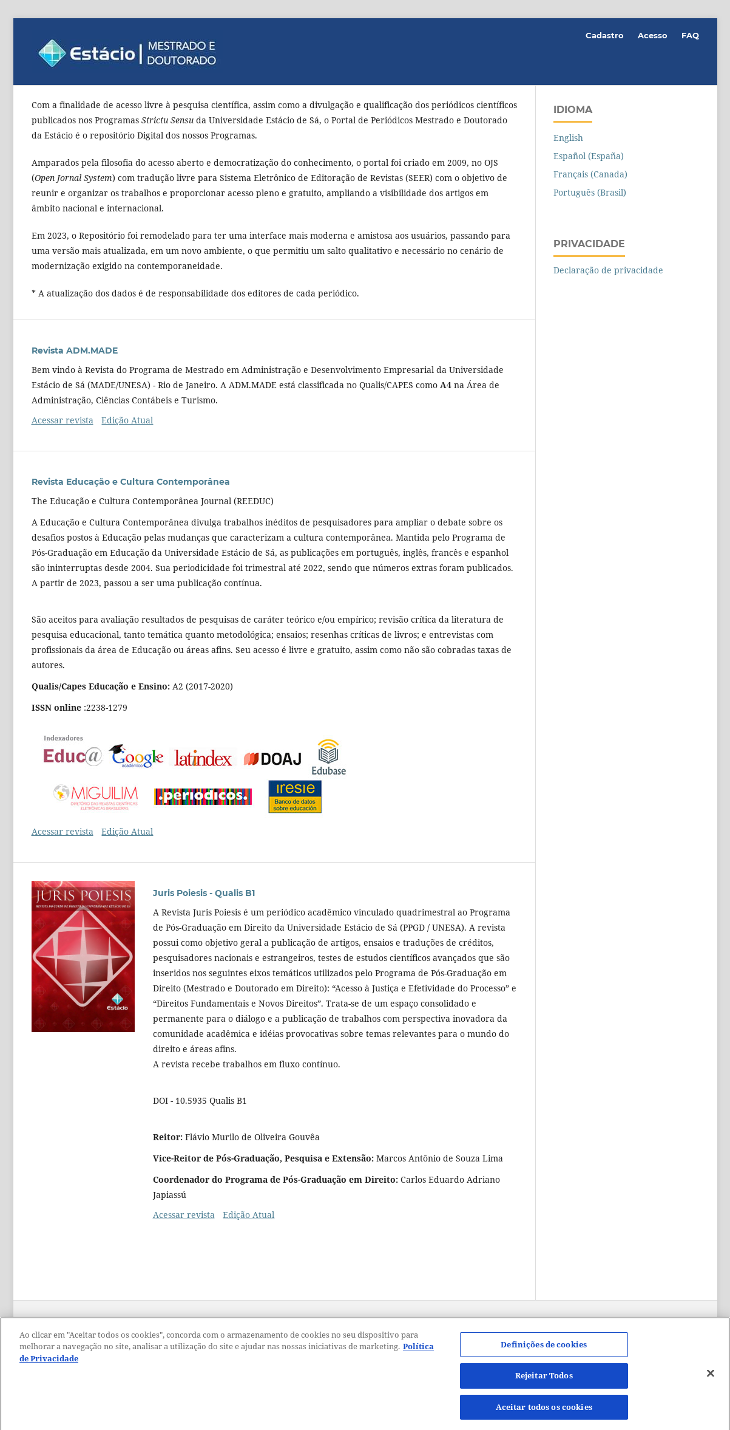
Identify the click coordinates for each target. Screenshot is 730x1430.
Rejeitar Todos (544, 1379)
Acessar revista (62, 420)
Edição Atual (127, 420)
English (568, 137)
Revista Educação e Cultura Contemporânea (131, 481)
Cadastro (605, 35)
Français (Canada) (590, 174)
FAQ (690, 35)
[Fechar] (710, 1376)
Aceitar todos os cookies (544, 1410)
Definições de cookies (544, 1347)
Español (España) (588, 156)
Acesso (652, 35)
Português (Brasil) (589, 192)
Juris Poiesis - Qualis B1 (204, 893)
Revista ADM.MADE (75, 350)
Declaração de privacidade (608, 270)
